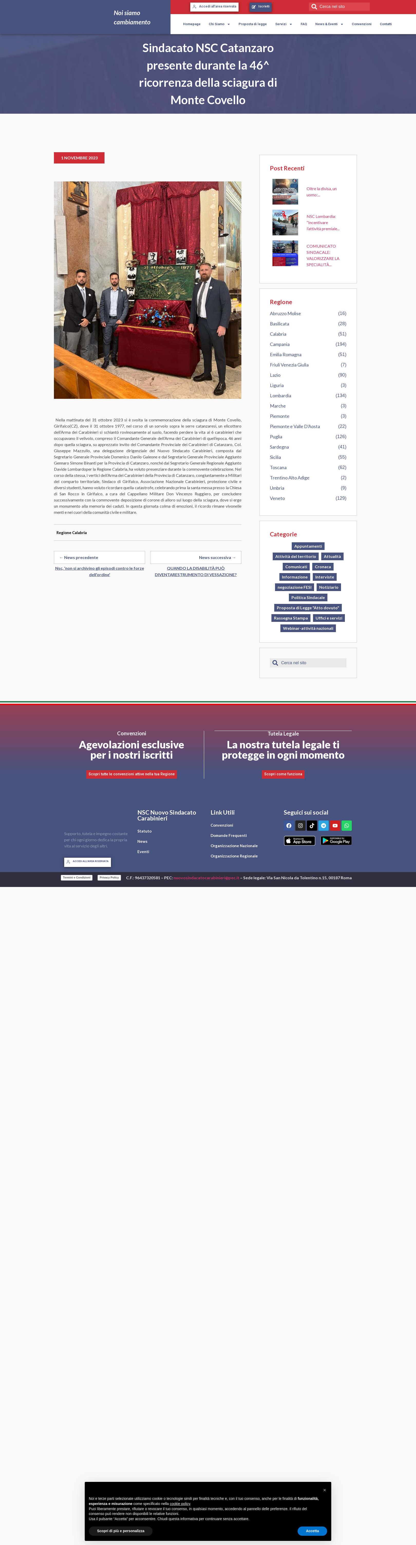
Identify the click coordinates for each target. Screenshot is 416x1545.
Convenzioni (362, 24)
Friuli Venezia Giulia (289, 365)
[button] (324, 1490)
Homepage (192, 24)
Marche (278, 406)
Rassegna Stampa (291, 617)
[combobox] (339, 7)
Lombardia (280, 395)
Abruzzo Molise (285, 313)
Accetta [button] (312, 1531)
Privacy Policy (109, 877)
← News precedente (78, 557)
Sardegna (279, 447)
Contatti (386, 24)
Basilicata (279, 323)
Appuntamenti (308, 546)
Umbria (277, 488)
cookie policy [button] (180, 1504)
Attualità (332, 556)
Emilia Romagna (285, 354)
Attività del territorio (295, 556)
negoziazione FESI (294, 587)
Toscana (278, 467)
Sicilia (275, 457)
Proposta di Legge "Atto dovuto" (308, 607)
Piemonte (279, 416)
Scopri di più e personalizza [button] (120, 1531)
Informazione (295, 576)
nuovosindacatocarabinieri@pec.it (206, 877)
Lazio (275, 375)
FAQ (304, 24)
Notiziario (328, 587)
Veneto (277, 498)
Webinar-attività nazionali (308, 628)
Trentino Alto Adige (289, 477)
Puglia (276, 436)
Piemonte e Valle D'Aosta (295, 426)
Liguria (277, 385)
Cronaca (323, 566)
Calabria (278, 334)
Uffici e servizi (329, 617)
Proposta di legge (253, 24)
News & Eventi (329, 24)
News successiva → (217, 557)
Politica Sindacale (308, 597)
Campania (280, 344)
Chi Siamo (219, 24)
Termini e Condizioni (76, 877)
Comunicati (296, 566)
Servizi (283, 24)
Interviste (324, 576)
